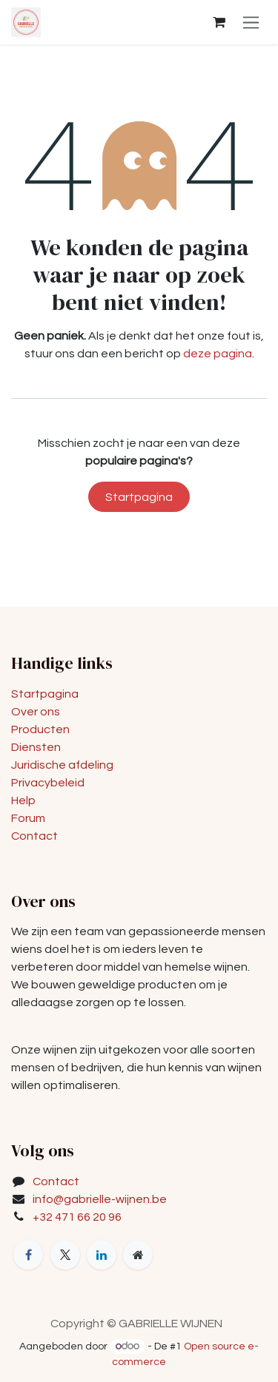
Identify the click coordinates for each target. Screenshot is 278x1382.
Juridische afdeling (62, 765)
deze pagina (217, 354)
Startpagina (139, 497)
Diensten (36, 747)
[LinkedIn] (101, 1255)
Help (23, 800)
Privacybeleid (48, 783)
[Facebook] (28, 1255)
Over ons (35, 712)
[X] (65, 1255)
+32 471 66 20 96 (77, 1217)
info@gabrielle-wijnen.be (100, 1199)
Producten (40, 729)
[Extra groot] (138, 1255)
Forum (28, 818)
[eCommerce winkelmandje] (218, 22)
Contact (34, 836)
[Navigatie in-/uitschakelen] (251, 22)
